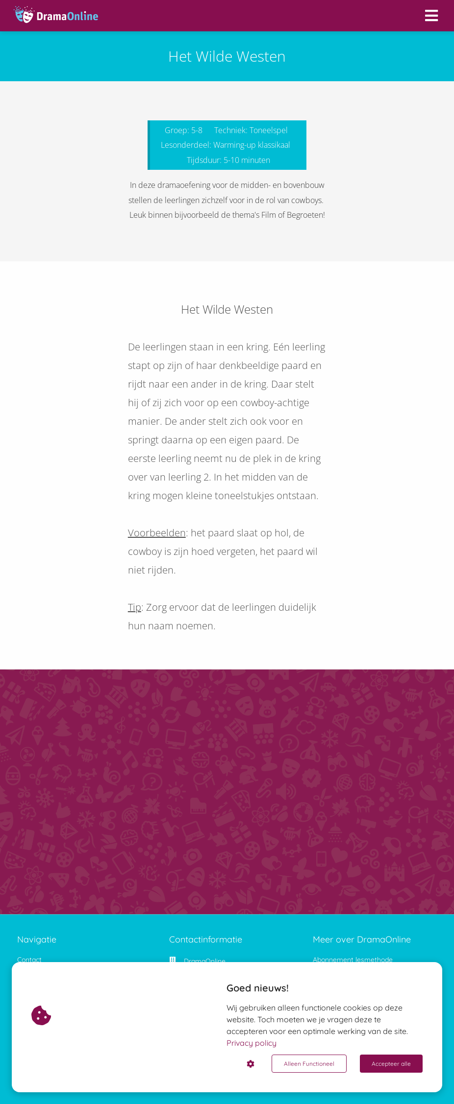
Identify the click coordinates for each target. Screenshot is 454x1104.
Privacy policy (252, 1043)
